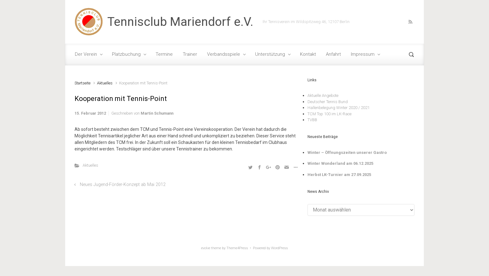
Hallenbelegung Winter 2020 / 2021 (338, 107)
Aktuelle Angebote (322, 95)
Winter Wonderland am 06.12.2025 (340, 163)
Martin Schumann (157, 113)
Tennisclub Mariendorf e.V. (180, 22)
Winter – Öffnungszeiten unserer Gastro (347, 152)
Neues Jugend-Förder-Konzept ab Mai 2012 (123, 184)
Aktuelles (105, 83)
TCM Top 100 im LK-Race (329, 114)
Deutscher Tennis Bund (327, 101)
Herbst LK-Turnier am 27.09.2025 (339, 174)
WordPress (279, 248)
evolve (205, 248)
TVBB (312, 119)
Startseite (82, 83)
